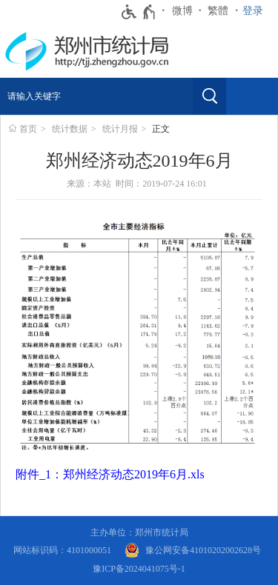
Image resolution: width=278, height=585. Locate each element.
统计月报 (120, 129)
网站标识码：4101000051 (62, 550)
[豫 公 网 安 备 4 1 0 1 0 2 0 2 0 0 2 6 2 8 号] (192, 550)
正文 (161, 129)
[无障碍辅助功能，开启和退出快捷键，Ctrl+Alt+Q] (139, 12)
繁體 (218, 10)
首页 (28, 129)
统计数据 (69, 129)
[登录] (256, 11)
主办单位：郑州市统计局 (139, 532)
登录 (252, 10)
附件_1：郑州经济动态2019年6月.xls (110, 474)
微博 (182, 10)
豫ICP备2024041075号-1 (139, 569)
